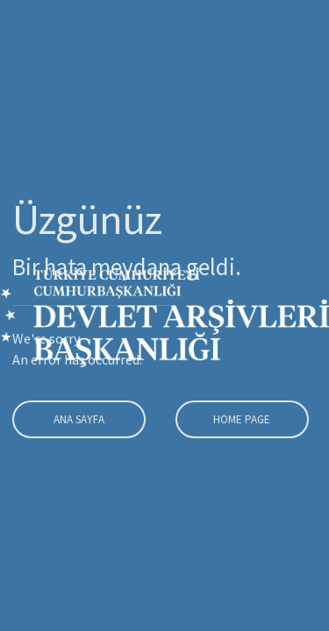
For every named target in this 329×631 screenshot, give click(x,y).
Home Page (239, 419)
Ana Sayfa (77, 419)
